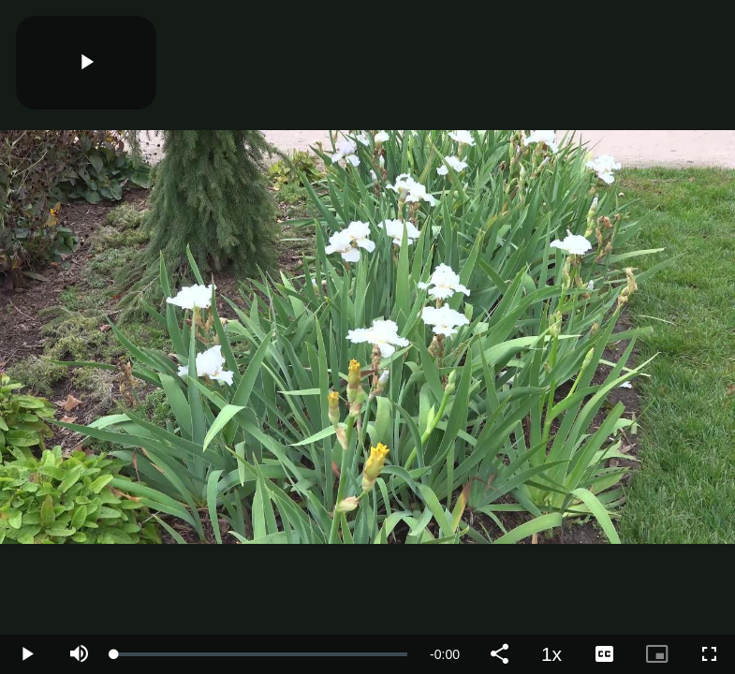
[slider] (260, 654)
